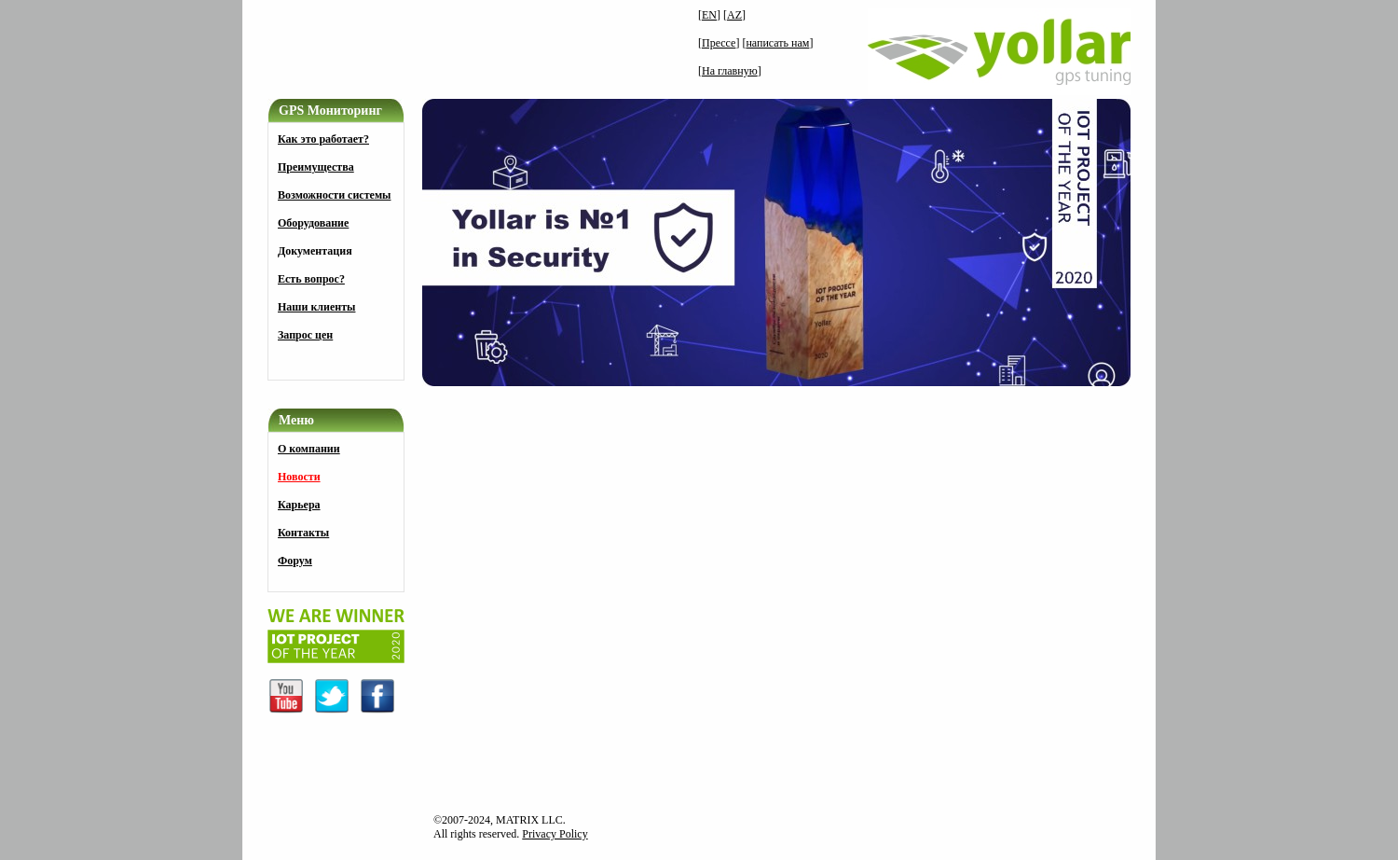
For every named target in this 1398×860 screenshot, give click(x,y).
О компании (309, 448)
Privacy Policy (554, 833)
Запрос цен (305, 334)
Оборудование (313, 222)
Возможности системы (334, 194)
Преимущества (316, 166)
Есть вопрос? (311, 278)
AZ (734, 14)
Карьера (299, 504)
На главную (730, 70)
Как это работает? (323, 139)
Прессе (718, 42)
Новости (299, 476)
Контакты (303, 532)
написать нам (777, 42)
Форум (295, 560)
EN (709, 14)
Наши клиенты (316, 306)
